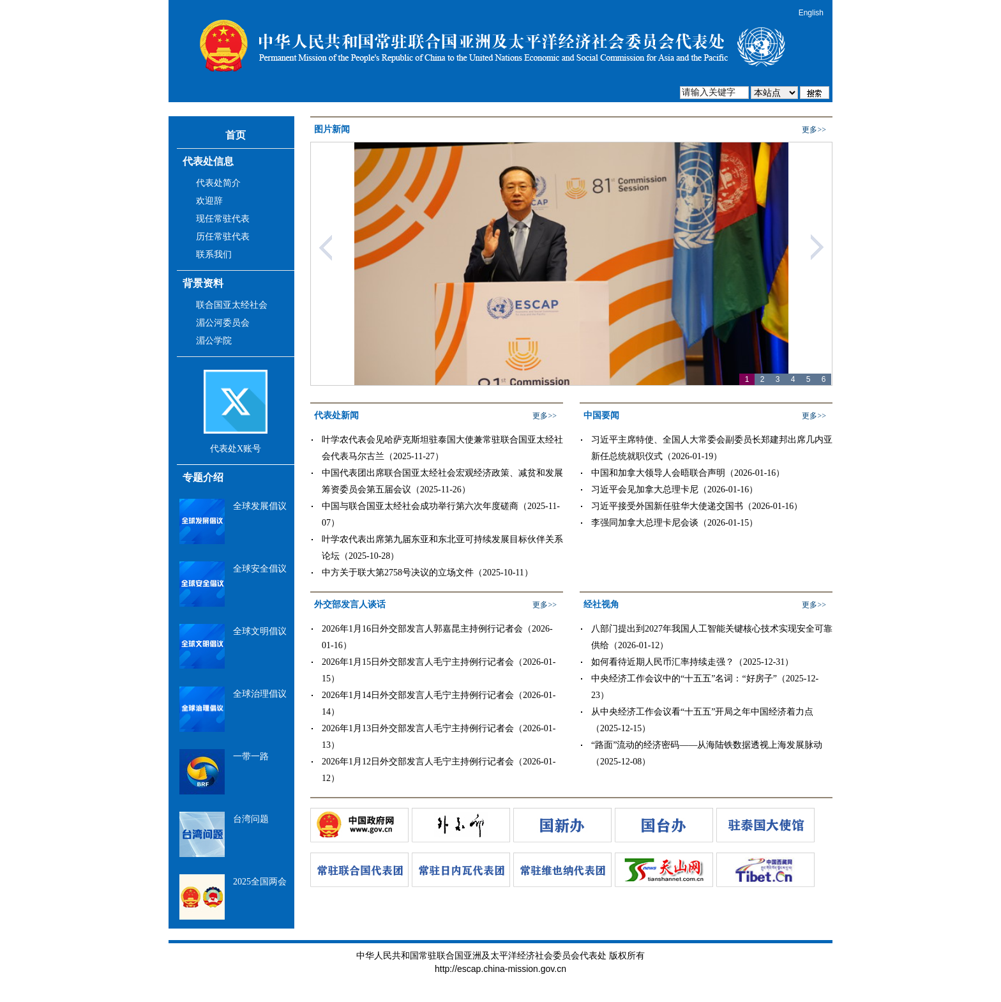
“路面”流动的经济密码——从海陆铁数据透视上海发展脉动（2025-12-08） (706, 753)
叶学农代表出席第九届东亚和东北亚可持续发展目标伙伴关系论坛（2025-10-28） (442, 548)
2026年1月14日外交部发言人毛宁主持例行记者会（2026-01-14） (438, 703)
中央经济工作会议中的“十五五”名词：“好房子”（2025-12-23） (704, 687)
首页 (235, 135)
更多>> (814, 129)
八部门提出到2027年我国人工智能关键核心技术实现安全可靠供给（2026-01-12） (711, 637)
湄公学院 (214, 340)
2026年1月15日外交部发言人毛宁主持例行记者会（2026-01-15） (438, 670)
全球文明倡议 (260, 631)
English (811, 12)
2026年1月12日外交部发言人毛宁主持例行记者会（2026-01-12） (438, 770)
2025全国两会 (260, 881)
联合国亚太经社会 (231, 305)
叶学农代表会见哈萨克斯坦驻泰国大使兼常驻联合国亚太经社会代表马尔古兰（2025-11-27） (442, 448)
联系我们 (214, 254)
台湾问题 (251, 819)
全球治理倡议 (260, 694)
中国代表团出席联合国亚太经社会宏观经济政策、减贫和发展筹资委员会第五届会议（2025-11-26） (442, 481)
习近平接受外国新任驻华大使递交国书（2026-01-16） (696, 506)
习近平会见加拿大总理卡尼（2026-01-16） (674, 489)
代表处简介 (218, 183)
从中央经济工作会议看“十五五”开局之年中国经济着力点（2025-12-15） (702, 720)
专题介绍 (203, 477)
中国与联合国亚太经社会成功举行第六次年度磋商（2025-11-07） (441, 514)
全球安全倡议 (260, 568)
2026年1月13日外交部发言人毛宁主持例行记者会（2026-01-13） (438, 737)
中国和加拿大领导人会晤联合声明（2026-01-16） (688, 473)
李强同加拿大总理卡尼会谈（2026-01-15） (674, 523)
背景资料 (203, 283)
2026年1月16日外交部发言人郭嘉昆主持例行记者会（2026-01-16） (437, 637)
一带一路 (251, 756)
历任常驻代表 (223, 236)
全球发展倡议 (260, 506)
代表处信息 (208, 161)
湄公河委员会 (223, 323)
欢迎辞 (209, 201)
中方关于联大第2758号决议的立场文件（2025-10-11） (427, 572)
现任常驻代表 (223, 219)
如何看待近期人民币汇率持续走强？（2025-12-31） (692, 662)
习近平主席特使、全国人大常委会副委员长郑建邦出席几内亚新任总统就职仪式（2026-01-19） (711, 448)
